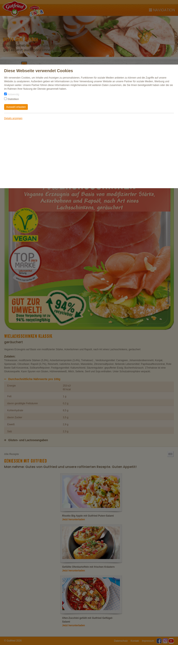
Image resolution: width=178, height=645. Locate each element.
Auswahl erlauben (16, 107)
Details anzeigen (13, 118)
